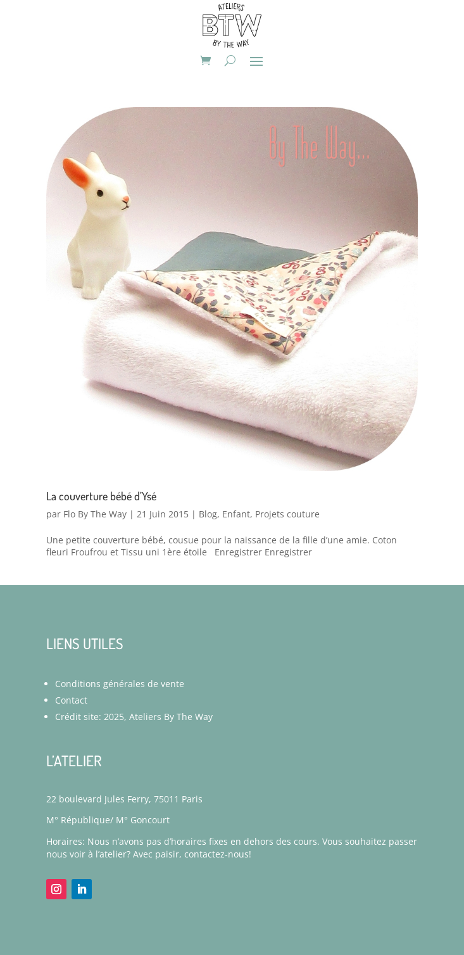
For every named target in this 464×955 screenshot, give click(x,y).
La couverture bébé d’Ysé (101, 496)
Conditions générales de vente (119, 684)
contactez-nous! (217, 854)
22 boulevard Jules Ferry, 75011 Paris (124, 799)
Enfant (236, 514)
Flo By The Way (95, 514)
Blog (208, 514)
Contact (71, 700)
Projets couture (287, 514)
